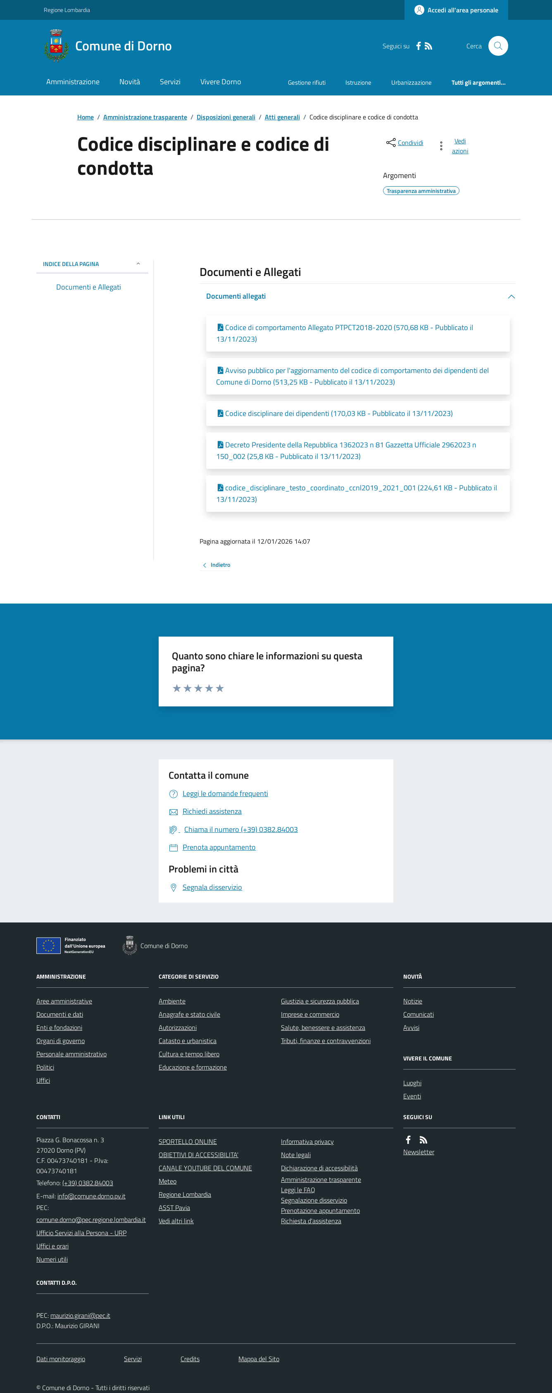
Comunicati (418, 1014)
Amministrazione (73, 81)
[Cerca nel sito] (495, 46)
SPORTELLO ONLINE (188, 1141)
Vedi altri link (176, 1221)
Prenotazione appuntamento (320, 1210)
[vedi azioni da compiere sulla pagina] (454, 146)
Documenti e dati (59, 1014)
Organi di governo (60, 1041)
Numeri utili (52, 1259)
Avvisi (411, 1027)
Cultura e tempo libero (189, 1054)
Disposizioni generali (226, 117)
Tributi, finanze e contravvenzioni (326, 1041)
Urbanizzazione (411, 82)
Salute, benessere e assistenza (323, 1027)
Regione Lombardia (67, 9)
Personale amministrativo (71, 1054)
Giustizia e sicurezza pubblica (320, 1001)
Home (85, 117)
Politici (45, 1067)
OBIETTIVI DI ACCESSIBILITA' (198, 1155)
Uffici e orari (52, 1246)
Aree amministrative (64, 1001)
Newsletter (418, 1152)
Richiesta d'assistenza (311, 1221)
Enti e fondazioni (59, 1027)
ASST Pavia (174, 1207)
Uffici (43, 1080)
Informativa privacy (307, 1141)
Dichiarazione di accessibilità (319, 1168)
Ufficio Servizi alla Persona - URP (81, 1233)
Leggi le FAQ (298, 1190)
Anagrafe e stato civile (189, 1014)
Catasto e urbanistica (188, 1041)
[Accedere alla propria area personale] (456, 10)
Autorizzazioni (178, 1027)
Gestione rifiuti (307, 82)
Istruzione (358, 82)
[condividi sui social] (404, 142)
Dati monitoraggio (60, 1359)
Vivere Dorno (220, 81)
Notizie (412, 1001)
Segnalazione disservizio (314, 1200)
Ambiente (172, 1001)
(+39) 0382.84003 (87, 1183)
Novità (129, 81)
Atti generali (282, 117)
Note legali (296, 1155)
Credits (190, 1359)
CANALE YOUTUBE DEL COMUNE (205, 1168)
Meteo (167, 1181)
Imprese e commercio (310, 1014)
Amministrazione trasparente (145, 117)
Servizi (170, 81)
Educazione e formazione (193, 1067)
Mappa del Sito (258, 1359)
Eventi (412, 1096)
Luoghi (412, 1083)
